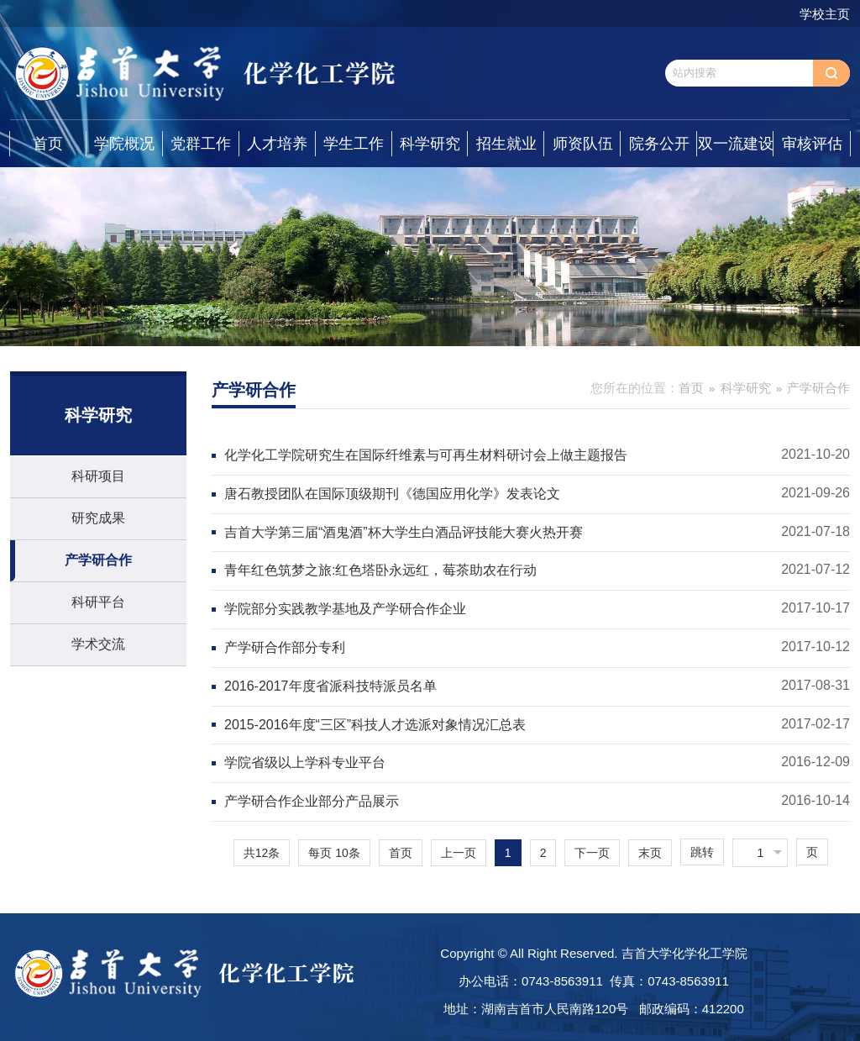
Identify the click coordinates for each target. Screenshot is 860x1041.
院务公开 (659, 143)
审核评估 (812, 143)
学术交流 (98, 644)
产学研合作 (98, 560)
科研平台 (98, 602)
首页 (48, 143)
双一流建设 (735, 143)
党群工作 (200, 143)
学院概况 (124, 143)
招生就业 (506, 143)
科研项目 (98, 476)
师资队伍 (583, 143)
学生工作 (353, 143)
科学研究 (430, 143)
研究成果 (98, 518)
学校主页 (825, 14)
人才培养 (277, 143)
